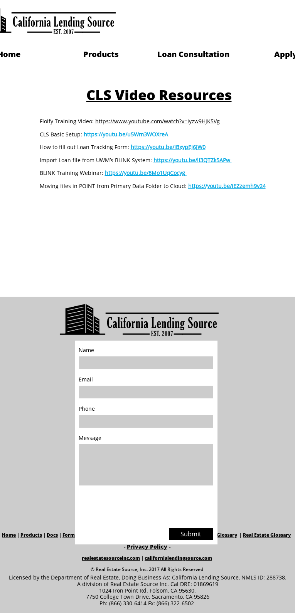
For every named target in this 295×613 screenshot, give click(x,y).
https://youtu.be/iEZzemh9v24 (227, 186)
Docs (52, 535)
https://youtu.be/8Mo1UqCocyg (146, 172)
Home (9, 535)
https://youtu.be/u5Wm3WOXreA (127, 134)
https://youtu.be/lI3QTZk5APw (192, 160)
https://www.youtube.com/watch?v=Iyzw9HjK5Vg (157, 121)
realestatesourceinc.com (111, 558)
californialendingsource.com (178, 558)
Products (31, 535)
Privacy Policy (147, 546)
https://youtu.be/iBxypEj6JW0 (168, 147)
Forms (69, 535)
